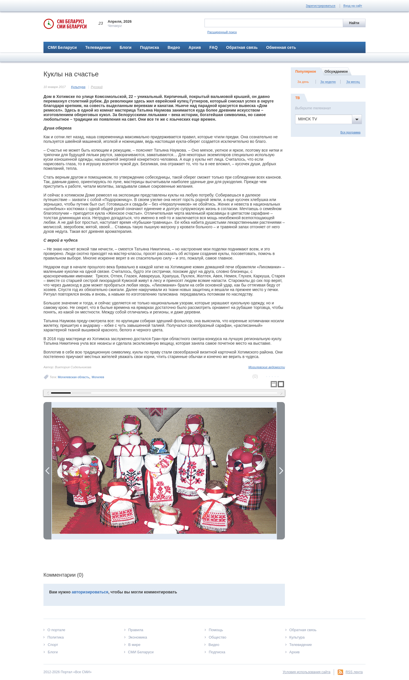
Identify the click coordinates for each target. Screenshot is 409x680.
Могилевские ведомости (267, 367)
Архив (195, 47)
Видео (174, 47)
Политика (55, 637)
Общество (217, 637)
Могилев (98, 377)
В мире (134, 645)
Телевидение (98, 47)
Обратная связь (242, 47)
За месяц (353, 81)
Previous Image (47, 470)
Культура (78, 87)
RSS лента (354, 672)
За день (303, 81)
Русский (97, 87)
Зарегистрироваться (320, 5)
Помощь (216, 630)
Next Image (281, 470)
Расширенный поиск (222, 32)
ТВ (297, 98)
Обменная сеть (281, 47)
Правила (135, 630)
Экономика (137, 637)
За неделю (328, 81)
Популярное (305, 72)
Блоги (126, 47)
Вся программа (350, 132)
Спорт (53, 645)
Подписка (149, 47)
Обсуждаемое (336, 72)
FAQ (213, 47)
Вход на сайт (352, 5)
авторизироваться (90, 592)
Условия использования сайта (306, 672)
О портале (56, 630)
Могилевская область (73, 377)
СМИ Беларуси (62, 47)
